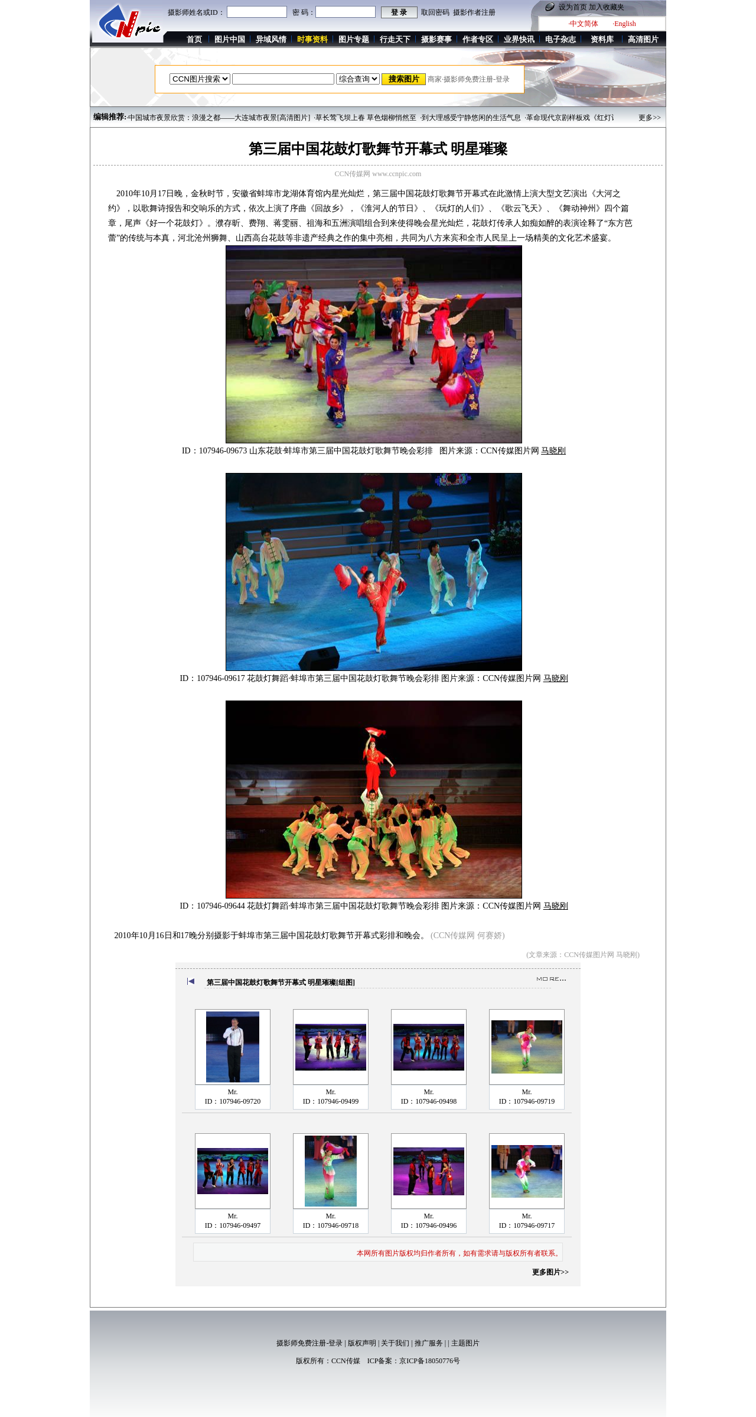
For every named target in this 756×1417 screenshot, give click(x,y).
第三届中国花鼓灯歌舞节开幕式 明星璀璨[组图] (281, 982)
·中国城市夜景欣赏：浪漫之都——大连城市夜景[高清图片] (218, 118)
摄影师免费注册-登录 (309, 1343)
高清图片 (643, 39)
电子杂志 (560, 39)
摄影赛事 (436, 39)
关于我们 (395, 1343)
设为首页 (573, 7)
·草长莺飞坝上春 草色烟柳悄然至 (365, 118)
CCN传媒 (345, 1361)
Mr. (232, 1092)
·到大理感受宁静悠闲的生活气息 (470, 118)
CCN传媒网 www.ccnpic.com (378, 174)
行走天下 (395, 39)
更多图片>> (550, 1272)
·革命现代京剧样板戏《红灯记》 (574, 118)
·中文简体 (583, 24)
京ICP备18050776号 (429, 1361)
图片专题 (353, 39)
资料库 (602, 39)
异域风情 (271, 39)
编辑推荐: (109, 116)
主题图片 (465, 1343)
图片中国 (229, 39)
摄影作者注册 (474, 12)
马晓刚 (553, 450)
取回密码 (435, 12)
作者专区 (477, 39)
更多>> (649, 118)
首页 (194, 39)
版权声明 (362, 1343)
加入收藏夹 (606, 7)
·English (624, 24)
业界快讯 (519, 39)
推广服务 (429, 1343)
